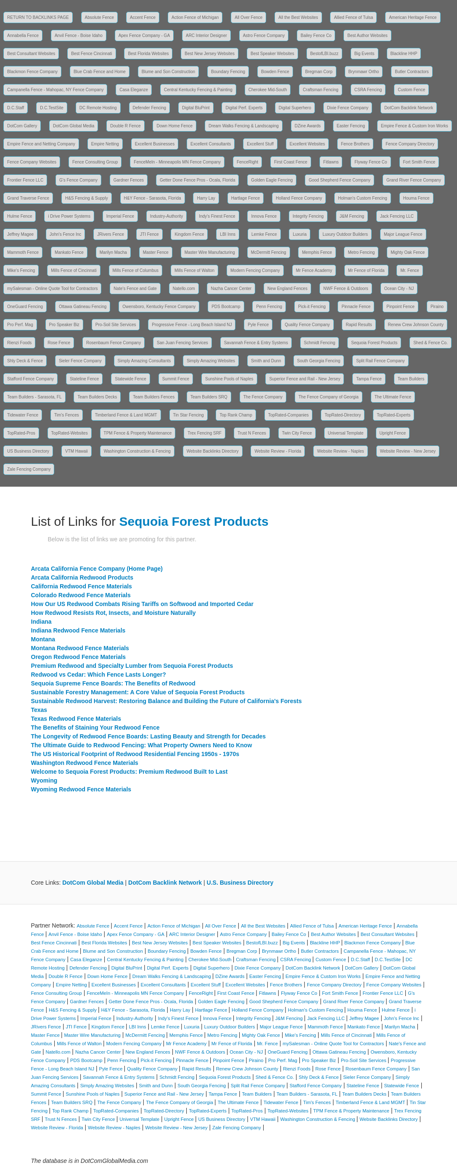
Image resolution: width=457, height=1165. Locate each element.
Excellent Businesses (155, 144)
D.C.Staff (15, 107)
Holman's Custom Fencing (362, 198)
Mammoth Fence (23, 252)
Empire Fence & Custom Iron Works (414, 126)
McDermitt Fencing (268, 252)
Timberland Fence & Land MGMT (126, 415)
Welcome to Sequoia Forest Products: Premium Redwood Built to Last (129, 771)
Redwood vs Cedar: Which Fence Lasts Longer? (98, 674)
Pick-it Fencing (312, 306)
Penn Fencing (269, 306)
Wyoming (44, 780)
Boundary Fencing (228, 71)
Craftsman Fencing (320, 89)
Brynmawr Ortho (364, 71)
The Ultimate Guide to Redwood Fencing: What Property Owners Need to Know (141, 745)
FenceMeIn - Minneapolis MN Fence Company (177, 162)
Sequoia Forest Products (374, 342)
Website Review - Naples (340, 451)
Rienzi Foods (19, 342)
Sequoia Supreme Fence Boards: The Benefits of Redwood (113, 683)
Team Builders (411, 379)
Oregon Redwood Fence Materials (78, 657)
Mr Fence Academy (314, 270)
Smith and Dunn (266, 360)
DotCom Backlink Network (408, 107)
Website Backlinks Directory (213, 451)
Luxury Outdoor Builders (345, 234)
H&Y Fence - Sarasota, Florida (152, 198)
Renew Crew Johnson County (416, 324)
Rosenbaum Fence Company (113, 342)
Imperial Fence (120, 216)
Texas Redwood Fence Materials (76, 718)
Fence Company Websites (31, 162)
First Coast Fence (290, 162)
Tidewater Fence (22, 415)
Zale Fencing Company (28, 469)
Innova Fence (264, 216)
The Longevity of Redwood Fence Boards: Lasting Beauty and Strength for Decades (148, 736)
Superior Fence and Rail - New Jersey (304, 379)
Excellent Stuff (260, 144)
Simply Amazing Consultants (144, 360)
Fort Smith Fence (419, 162)
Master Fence (156, 252)
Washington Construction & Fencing (137, 451)
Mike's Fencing (21, 270)
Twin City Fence (297, 433)
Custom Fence (411, 89)
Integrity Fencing (308, 216)
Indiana (41, 621)
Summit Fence (175, 379)
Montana (43, 639)
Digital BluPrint (196, 107)
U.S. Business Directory (240, 882)
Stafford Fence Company (30, 379)
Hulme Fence (19, 216)
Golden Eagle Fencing (272, 180)
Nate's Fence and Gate (135, 288)
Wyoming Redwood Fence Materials (81, 789)
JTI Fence (149, 234)
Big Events (364, 53)
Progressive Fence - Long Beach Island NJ (192, 324)
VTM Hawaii (76, 451)
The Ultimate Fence (393, 397)
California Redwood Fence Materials (81, 586)
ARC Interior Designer (206, 35)
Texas (39, 709)
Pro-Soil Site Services (115, 324)
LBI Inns (227, 234)
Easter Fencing (351, 126)
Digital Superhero (295, 107)
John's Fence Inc (65, 234)
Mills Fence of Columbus (135, 270)
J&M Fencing (352, 216)
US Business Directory (28, 451)
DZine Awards (308, 126)
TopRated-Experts (393, 415)
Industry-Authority (166, 216)
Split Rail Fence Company (380, 360)
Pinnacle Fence (355, 306)
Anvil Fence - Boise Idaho (79, 35)
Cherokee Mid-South (267, 89)
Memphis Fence (317, 252)
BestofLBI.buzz (324, 53)
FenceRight (247, 162)
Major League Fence (403, 234)
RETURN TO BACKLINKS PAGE (38, 17)
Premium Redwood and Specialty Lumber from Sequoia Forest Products (132, 665)
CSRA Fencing (368, 89)
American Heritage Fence (412, 17)
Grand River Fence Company (413, 180)
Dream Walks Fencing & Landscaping (244, 126)
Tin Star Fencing (188, 415)
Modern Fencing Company (255, 270)
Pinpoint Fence (400, 306)
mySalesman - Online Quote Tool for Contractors (52, 288)
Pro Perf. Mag (20, 324)
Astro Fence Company (264, 35)
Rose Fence (59, 342)
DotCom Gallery (22, 126)
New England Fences (287, 288)
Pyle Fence (258, 324)
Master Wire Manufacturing (210, 252)
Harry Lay (206, 198)
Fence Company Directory (410, 144)
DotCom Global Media (73, 126)
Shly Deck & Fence (25, 360)
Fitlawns (331, 162)
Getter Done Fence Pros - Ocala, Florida (197, 180)
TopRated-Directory (343, 415)
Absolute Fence (99, 17)
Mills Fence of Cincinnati (73, 270)
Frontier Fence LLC (25, 180)
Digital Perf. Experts (243, 107)
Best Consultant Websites (31, 53)
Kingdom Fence (189, 234)
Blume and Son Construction (168, 71)
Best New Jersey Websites (210, 53)
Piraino (437, 306)
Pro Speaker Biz (64, 324)
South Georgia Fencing (319, 360)
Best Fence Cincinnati (91, 53)
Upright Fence (393, 433)
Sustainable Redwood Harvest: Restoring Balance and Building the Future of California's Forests (166, 701)
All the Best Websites (298, 17)
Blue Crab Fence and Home (100, 71)
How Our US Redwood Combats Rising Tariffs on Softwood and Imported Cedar (142, 604)
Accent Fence (143, 17)
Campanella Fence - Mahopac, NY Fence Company (55, 89)
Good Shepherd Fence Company (339, 180)
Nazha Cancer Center (231, 288)
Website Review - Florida (277, 451)
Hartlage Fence (245, 198)
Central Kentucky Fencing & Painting (198, 89)
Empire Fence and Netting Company (41, 144)
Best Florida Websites (148, 53)
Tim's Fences (66, 415)
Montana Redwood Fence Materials (80, 648)
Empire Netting (105, 144)
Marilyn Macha (113, 252)
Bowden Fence (275, 71)
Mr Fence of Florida (366, 270)
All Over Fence (248, 17)
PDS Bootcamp (225, 306)
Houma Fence (416, 198)
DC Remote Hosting (98, 107)
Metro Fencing (361, 252)
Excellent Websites (307, 144)
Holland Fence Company (299, 198)
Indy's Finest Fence (217, 216)
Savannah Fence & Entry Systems (256, 342)
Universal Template (346, 433)
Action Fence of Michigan (195, 17)
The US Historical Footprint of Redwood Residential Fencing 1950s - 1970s (135, 754)
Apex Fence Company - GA (144, 35)
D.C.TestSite (51, 107)
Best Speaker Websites (272, 53)
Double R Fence (125, 126)
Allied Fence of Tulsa (353, 17)
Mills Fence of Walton (194, 270)
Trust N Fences (252, 433)
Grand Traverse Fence (28, 198)
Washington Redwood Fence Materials (84, 762)
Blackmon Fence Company (32, 71)
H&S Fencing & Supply (86, 198)
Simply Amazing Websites (211, 360)
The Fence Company (263, 397)
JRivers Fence (110, 234)
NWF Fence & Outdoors (345, 288)
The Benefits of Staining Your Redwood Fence (95, 727)
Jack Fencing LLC (397, 216)
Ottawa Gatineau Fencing (82, 306)
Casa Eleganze (133, 89)
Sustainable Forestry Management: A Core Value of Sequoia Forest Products (138, 692)
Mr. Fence (409, 270)
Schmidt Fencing (319, 342)
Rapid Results (359, 324)
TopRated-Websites (69, 433)
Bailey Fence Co (316, 35)
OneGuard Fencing (25, 306)
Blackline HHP (404, 53)
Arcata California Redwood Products (82, 577)
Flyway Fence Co (370, 162)
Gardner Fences (129, 180)
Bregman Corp (319, 71)
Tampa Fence (369, 379)
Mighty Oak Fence (408, 252)
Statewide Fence (130, 379)
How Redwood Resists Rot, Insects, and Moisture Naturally (113, 612)
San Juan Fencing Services (182, 342)
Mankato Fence (69, 252)
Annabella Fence (23, 35)
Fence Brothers (355, 144)
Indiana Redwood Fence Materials (78, 630)
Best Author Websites (367, 35)
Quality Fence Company (307, 324)
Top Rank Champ (235, 415)
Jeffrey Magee (20, 234)
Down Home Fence (174, 126)
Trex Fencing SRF (205, 433)
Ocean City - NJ (399, 288)
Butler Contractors (412, 71)
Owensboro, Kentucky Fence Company (158, 306)
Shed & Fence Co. (430, 342)
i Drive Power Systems (69, 216)
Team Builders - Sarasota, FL (34, 397)
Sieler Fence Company (80, 360)
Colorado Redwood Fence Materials (81, 595)
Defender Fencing (149, 107)
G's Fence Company (78, 180)
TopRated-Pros (21, 433)
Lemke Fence (264, 234)
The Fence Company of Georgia (329, 397)
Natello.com (184, 288)
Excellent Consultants (210, 144)
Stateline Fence (84, 379)
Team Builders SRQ (208, 397)
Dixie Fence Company (347, 107)
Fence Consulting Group (95, 162)
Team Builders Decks (97, 397)
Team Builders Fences (153, 397)
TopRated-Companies (288, 415)
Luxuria (299, 234)
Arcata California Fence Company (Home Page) (97, 568)
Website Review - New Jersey (408, 451)
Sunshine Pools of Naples (229, 379)
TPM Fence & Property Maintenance (138, 433)
